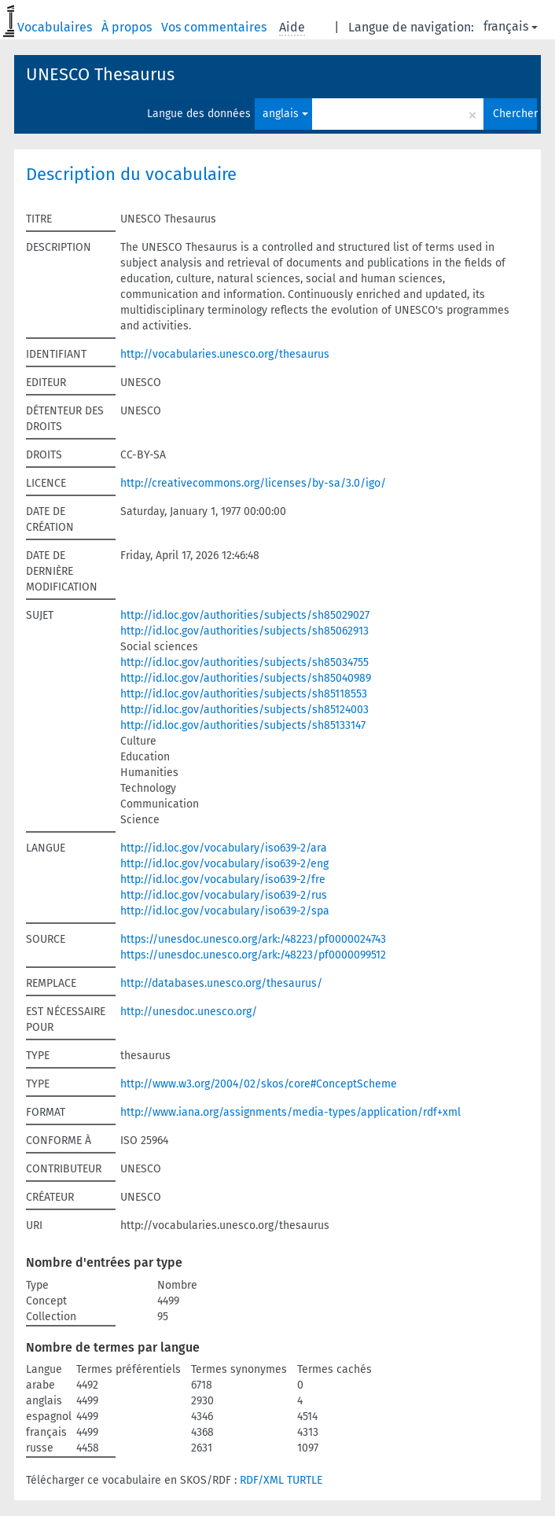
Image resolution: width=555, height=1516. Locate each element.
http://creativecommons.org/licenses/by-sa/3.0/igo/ (253, 483)
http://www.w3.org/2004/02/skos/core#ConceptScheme (258, 1084)
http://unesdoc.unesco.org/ (188, 1011)
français (510, 26)
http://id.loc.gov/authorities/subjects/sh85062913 (244, 631)
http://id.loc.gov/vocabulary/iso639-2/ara (223, 848)
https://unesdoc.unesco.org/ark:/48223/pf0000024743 (253, 939)
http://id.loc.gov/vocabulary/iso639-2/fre (222, 879)
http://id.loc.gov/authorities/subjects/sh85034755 (244, 662)
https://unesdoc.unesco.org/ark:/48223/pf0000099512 (253, 955)
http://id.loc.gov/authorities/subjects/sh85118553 (243, 694)
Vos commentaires (215, 27)
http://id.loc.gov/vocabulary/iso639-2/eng (224, 863)
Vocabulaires (56, 27)
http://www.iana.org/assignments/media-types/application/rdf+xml (290, 1112)
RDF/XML (262, 1480)
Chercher (515, 113)
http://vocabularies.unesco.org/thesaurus (224, 354)
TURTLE (304, 1480)
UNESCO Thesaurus (100, 74)
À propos (128, 27)
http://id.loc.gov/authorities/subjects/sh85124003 (244, 709)
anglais (285, 113)
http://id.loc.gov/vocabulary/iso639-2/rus (223, 895)
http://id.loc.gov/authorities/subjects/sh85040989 (245, 678)
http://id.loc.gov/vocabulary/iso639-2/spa (224, 911)
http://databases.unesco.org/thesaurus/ (221, 983)
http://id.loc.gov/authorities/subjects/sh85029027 (244, 615)
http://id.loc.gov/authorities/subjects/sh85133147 (243, 725)
